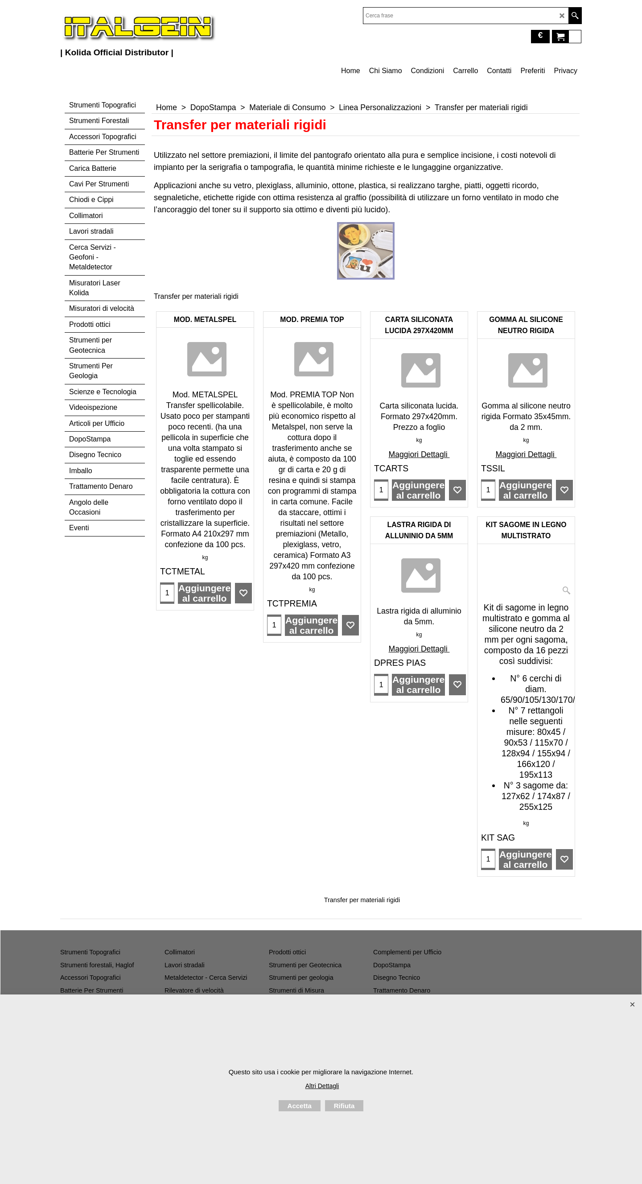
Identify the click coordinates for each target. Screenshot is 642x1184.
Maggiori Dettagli (419, 454)
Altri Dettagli (322, 1085)
